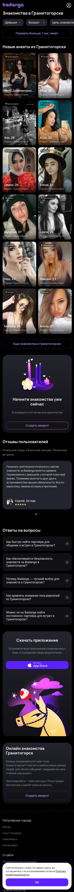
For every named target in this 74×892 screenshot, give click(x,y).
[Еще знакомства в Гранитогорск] (37, 343)
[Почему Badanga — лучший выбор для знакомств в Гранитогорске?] (37, 581)
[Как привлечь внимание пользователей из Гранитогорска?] (37, 597)
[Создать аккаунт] (37, 425)
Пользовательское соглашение (20, 861)
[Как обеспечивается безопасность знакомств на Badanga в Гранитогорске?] (37, 562)
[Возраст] (36, 22)
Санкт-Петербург (12, 833)
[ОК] (37, 882)
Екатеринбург (10, 845)
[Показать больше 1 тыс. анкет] (37, 33)
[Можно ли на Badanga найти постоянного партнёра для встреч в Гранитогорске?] (37, 616)
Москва (7, 827)
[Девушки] (13, 22)
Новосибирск (10, 839)
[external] (37, 665)
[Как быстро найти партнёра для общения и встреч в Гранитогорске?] (37, 544)
